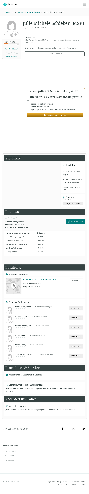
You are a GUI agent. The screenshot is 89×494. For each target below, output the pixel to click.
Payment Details (73, 204)
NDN (84, 484)
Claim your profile (55, 115)
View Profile (77, 280)
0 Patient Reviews (11, 56)
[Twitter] (83, 429)
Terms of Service (78, 481)
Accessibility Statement (67, 484)
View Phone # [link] (55, 54)
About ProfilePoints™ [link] (11, 49)
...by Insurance (9, 451)
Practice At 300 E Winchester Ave (39, 279)
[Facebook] (62, 429)
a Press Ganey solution (15, 428)
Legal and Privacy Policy (57, 481)
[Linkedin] (73, 429)
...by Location (8, 460)
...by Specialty (9, 455)
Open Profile (76, 308)
